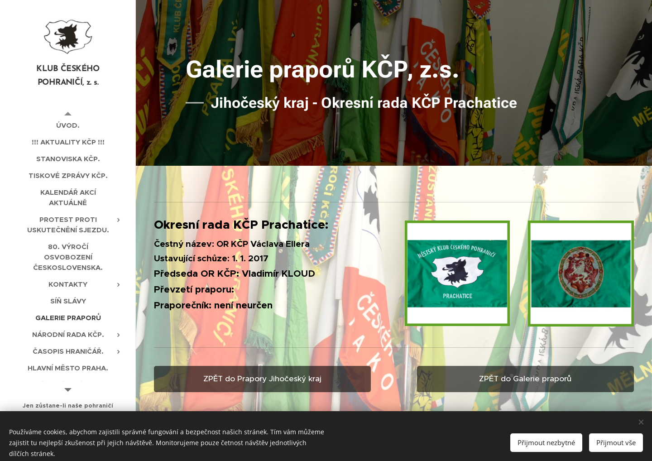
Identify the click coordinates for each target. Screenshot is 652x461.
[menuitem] (68, 125)
